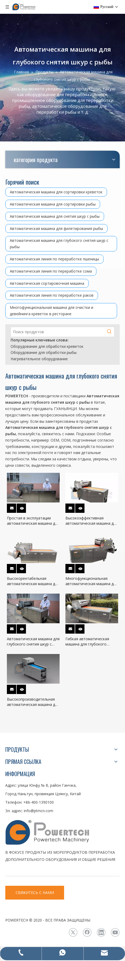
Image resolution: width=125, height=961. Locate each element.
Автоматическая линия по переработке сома (51, 271)
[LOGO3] (62, 832)
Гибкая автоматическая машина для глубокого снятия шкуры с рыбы (87, 641)
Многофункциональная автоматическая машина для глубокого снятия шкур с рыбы (91, 581)
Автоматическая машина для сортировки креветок (56, 191)
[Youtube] (115, 932)
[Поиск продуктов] (58, 332)
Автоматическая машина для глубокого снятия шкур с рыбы (59, 243)
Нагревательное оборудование (39, 358)
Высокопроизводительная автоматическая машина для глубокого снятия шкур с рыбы (33, 702)
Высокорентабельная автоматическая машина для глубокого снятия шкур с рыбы (33, 581)
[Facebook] (87, 932)
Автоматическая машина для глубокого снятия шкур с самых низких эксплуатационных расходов (33, 641)
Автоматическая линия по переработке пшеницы (54, 258)
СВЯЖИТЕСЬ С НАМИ (35, 892)
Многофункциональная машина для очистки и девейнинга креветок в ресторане (51, 310)
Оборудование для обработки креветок (47, 346)
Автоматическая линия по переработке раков (51, 295)
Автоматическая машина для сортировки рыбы (53, 204)
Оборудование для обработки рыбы (44, 352)
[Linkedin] (101, 932)
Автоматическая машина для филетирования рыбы (56, 228)
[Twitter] (73, 932)
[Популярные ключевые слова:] (109, 332)
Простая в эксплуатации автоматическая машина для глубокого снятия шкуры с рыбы (33, 520)
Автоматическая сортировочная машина (47, 283)
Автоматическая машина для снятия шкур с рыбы (55, 216)
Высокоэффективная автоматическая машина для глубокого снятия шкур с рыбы (91, 520)
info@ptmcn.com (38, 810)
